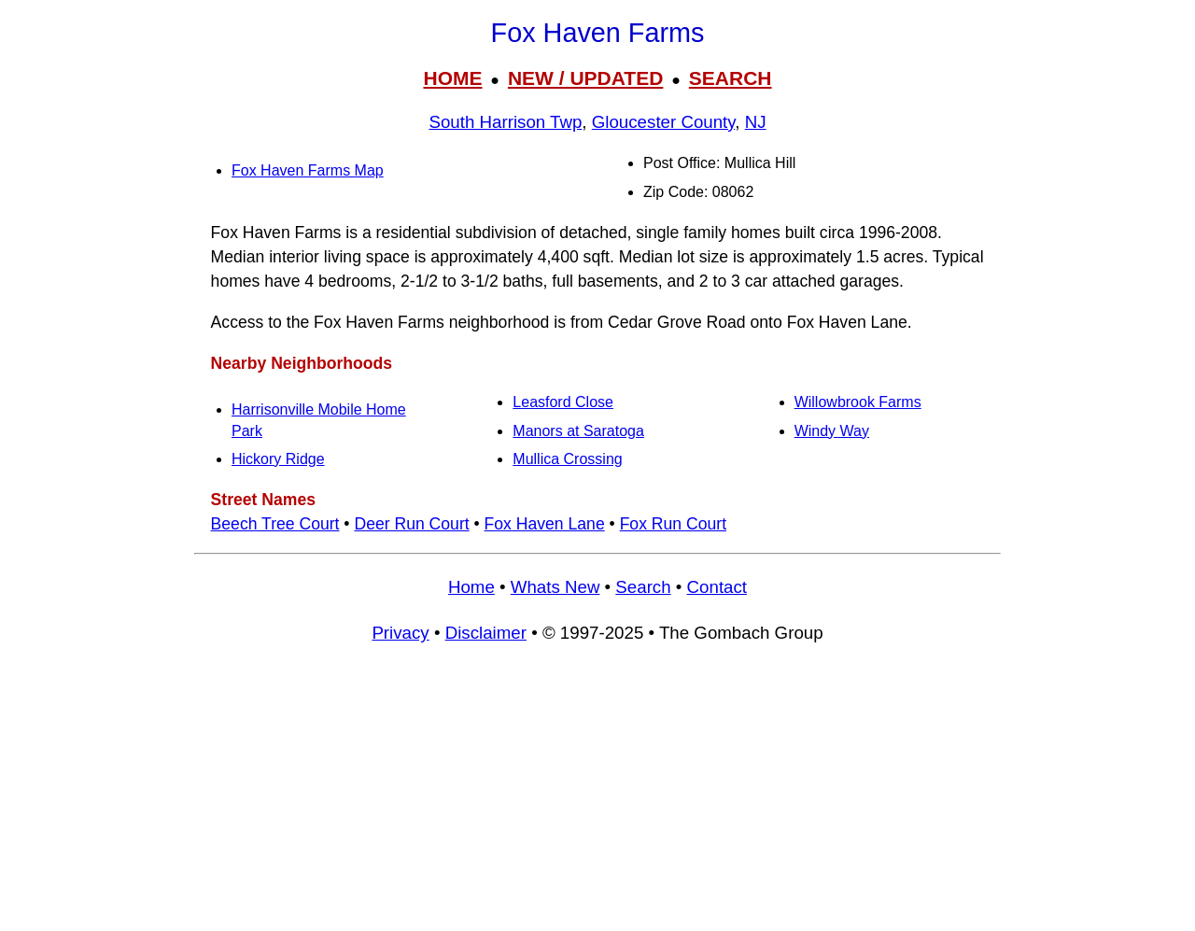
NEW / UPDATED (585, 78)
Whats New (555, 587)
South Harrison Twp (505, 122)
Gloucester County (664, 122)
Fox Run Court (673, 524)
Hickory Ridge (278, 459)
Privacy (400, 632)
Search (642, 587)
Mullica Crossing (567, 459)
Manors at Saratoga (578, 431)
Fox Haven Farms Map (308, 170)
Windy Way (831, 431)
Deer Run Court (411, 524)
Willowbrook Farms (857, 402)
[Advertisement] (597, 795)
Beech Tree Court (275, 524)
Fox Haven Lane (545, 524)
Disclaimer (486, 632)
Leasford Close (563, 402)
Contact (717, 587)
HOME (452, 78)
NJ (755, 122)
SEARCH (730, 78)
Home (471, 587)
